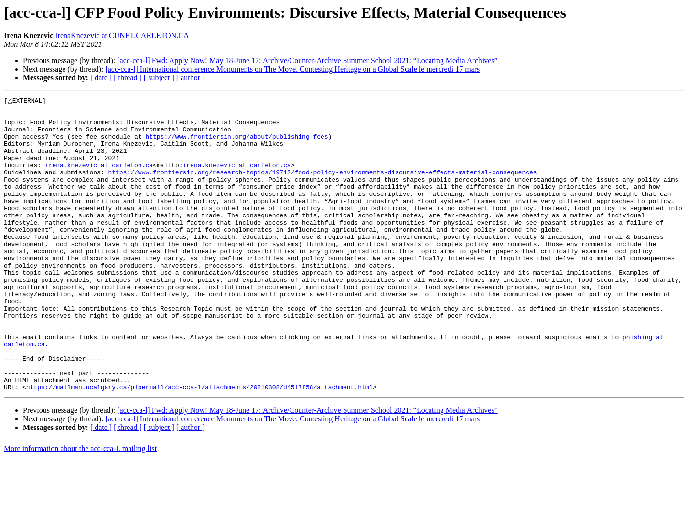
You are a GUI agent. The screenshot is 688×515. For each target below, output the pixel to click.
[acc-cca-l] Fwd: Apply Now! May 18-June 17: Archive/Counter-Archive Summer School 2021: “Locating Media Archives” (307, 60)
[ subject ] (159, 78)
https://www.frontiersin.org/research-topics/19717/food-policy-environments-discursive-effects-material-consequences (322, 187)
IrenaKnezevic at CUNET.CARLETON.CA (122, 36)
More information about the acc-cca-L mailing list (80, 507)
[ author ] (190, 78)
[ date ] (101, 78)
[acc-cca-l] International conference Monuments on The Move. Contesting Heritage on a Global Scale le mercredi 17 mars (292, 69)
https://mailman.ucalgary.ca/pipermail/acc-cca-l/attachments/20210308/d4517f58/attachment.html (199, 445)
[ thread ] (128, 78)
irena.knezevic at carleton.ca (99, 178)
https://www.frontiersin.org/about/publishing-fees (236, 144)
